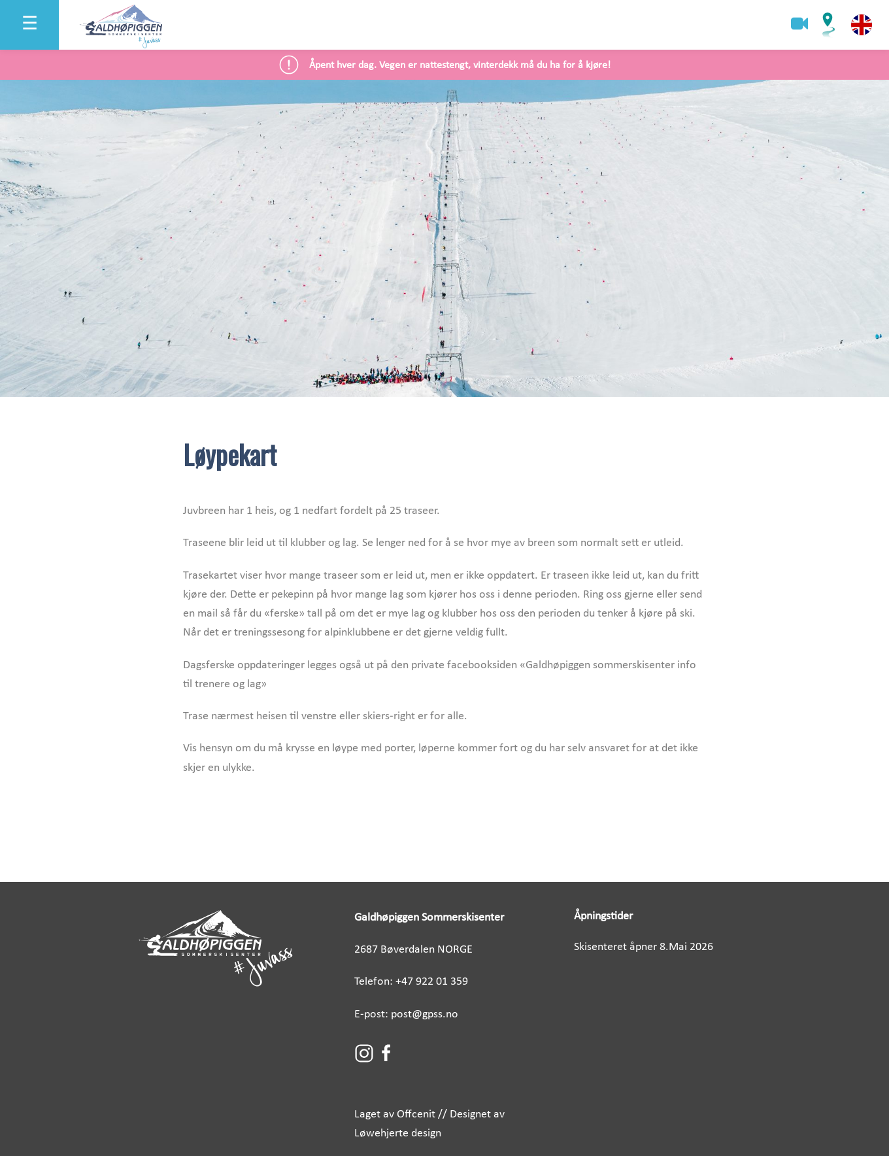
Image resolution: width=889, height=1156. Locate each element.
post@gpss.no (424, 1014)
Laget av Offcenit (394, 1114)
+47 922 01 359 (431, 982)
